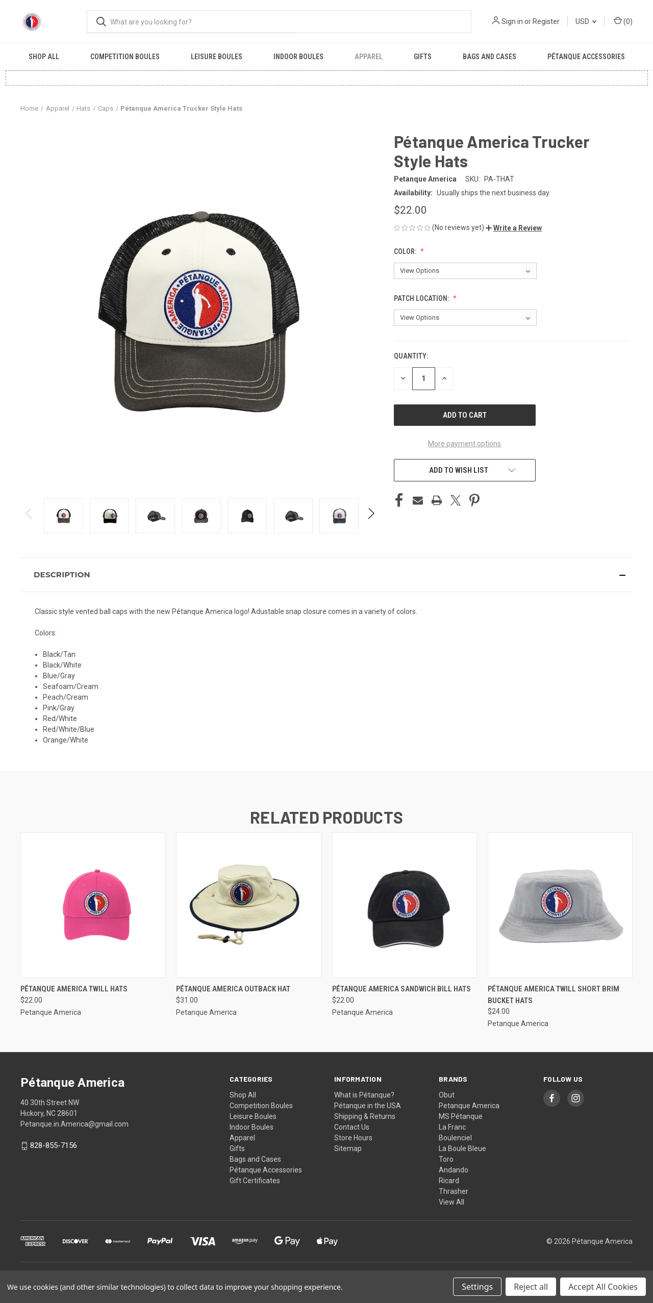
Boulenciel (455, 1138)
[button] (514, 228)
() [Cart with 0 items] (623, 20)
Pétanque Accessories (586, 57)
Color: (406, 251)
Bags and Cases (489, 57)
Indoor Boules (298, 57)
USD (585, 21)
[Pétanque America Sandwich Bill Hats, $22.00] (404, 905)
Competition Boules (125, 57)
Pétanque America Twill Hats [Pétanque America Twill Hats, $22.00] (74, 988)
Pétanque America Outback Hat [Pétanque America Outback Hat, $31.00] (233, 988)
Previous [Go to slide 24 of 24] (29, 523)
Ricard (449, 1181)
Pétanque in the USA (367, 1106)
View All (451, 1202)
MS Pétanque (461, 1116)
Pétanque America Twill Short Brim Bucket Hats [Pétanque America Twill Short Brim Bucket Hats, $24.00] (553, 994)
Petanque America (469, 1106)
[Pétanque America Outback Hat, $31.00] (248, 905)
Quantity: (411, 356)
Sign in (512, 21)
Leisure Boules (216, 57)
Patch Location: (422, 298)
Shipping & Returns (364, 1116)
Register (546, 21)
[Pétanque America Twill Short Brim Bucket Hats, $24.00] (560, 905)
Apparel (369, 57)
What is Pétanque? (364, 1095)
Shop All (44, 57)
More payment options (464, 444)
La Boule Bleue (462, 1148)
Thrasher (453, 1191)
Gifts (423, 57)
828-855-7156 (53, 1145)
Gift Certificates (255, 1181)
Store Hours (353, 1138)
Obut (447, 1095)
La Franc (452, 1127)
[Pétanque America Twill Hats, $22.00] (92, 905)
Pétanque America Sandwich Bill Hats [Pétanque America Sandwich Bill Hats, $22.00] (401, 988)
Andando (453, 1170)
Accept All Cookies (603, 1286)
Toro (446, 1159)
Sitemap (348, 1148)
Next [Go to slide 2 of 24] (370, 523)
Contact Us (351, 1127)
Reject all (531, 1286)
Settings (477, 1286)
